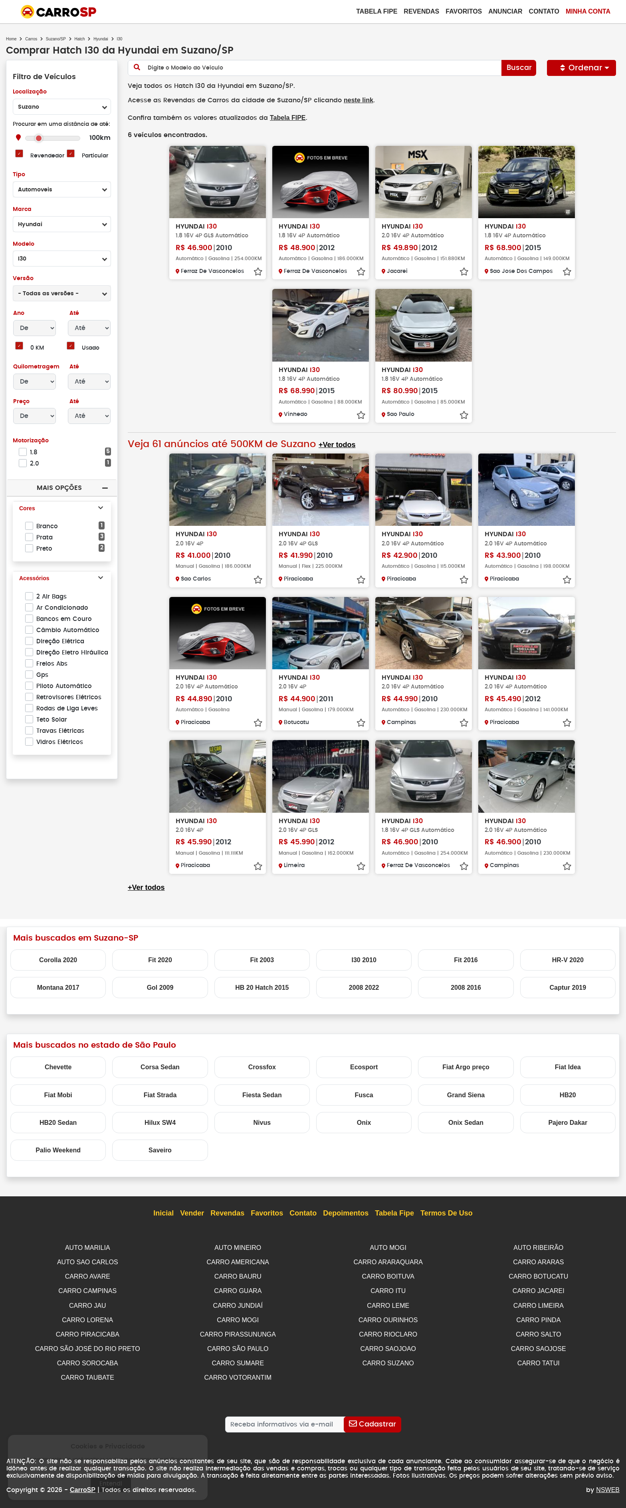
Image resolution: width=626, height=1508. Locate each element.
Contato (544, 11)
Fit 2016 (466, 959)
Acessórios (34, 578)
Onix (364, 1121)
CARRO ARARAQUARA (388, 1260)
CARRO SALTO (538, 1331)
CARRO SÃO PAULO (238, 1345)
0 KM (37, 348)
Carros (31, 39)
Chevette (58, 1066)
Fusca (364, 1094)
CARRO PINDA (538, 1317)
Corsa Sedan (160, 1066)
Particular (95, 156)
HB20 (568, 1094)
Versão (23, 278)
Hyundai (100, 39)
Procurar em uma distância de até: (61, 124)
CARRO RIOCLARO (388, 1331)
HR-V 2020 (568, 959)
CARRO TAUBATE (87, 1373)
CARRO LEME (388, 1303)
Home (11, 39)
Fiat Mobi (58, 1094)
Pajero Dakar (567, 1121)
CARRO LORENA (87, 1317)
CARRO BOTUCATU (538, 1274)
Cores (27, 508)
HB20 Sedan (58, 1121)
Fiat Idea (568, 1066)
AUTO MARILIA (87, 1246)
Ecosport (364, 1066)
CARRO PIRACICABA (87, 1331)
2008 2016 (466, 986)
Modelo (23, 244)
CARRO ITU (388, 1288)
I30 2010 (364, 959)
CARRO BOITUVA (388, 1274)
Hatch (79, 39)
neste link (351, 100)
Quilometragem (36, 367)
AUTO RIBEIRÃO (538, 1246)
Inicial (163, 1213)
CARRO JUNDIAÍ (238, 1303)
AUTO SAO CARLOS (87, 1260)
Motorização (31, 441)
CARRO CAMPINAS (87, 1288)
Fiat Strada (160, 1094)
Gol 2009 (160, 986)
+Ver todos (336, 444)
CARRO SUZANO (388, 1359)
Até (73, 313)
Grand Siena (466, 1094)
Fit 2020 (160, 959)
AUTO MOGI (388, 1246)
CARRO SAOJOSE (538, 1345)
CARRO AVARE (87, 1274)
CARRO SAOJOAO (388, 1345)
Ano (19, 313)
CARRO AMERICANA (238, 1260)
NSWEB (608, 1485)
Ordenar (581, 68)
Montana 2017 (58, 986)
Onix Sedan (465, 1121)
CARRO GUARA (237, 1288)
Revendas (421, 11)
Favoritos (464, 11)
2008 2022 (364, 986)
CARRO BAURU (237, 1274)
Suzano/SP (56, 39)
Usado (91, 348)
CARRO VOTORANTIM (237, 1373)
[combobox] (62, 107)
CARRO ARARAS (538, 1260)
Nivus (262, 1121)
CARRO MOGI (238, 1317)
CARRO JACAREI (539, 1288)
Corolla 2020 (58, 959)
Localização (30, 92)
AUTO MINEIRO (237, 1246)
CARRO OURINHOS (388, 1317)
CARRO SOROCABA (87, 1359)
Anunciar (505, 11)
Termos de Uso (446, 1213)
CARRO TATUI (538, 1359)
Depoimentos (345, 1213)
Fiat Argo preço (465, 1066)
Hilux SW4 (160, 1121)
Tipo (19, 174)
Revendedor (47, 156)
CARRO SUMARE (238, 1359)
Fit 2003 (262, 959)
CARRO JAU (87, 1303)
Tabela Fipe (376, 11)
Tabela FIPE (284, 117)
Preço (21, 401)
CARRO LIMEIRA (538, 1303)
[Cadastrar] (372, 1420)
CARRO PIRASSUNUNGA (238, 1331)
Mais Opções (59, 487)
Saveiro (160, 1149)
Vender (192, 1213)
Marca (22, 209)
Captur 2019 (568, 986)
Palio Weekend (58, 1149)
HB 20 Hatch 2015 (262, 986)
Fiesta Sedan (262, 1094)
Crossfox (262, 1066)
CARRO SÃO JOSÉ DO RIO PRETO (87, 1345)
